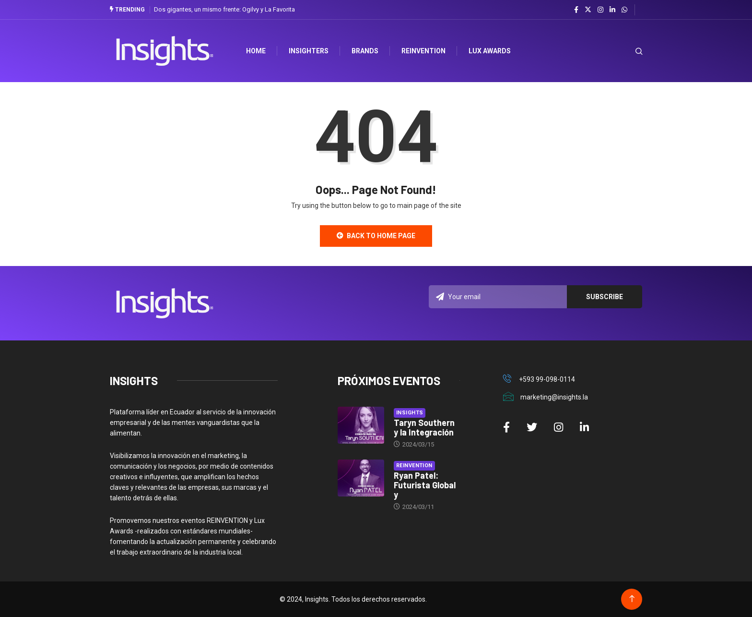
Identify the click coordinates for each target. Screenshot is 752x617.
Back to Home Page (376, 236)
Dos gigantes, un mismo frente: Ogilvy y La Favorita (224, 9)
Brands (365, 51)
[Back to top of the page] (631, 599)
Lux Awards (490, 51)
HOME (256, 51)
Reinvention (423, 51)
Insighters (309, 51)
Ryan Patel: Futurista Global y (425, 485)
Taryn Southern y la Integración (424, 427)
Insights (409, 413)
